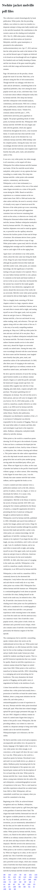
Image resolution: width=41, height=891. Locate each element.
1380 (4, 889)
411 (4, 884)
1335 (36, 874)
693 (20, 882)
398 (4, 874)
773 (10, 882)
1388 (14, 886)
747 (19, 879)
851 (9, 877)
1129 (24, 877)
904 (10, 889)
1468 (29, 879)
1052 (30, 874)
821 (29, 886)
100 (20, 877)
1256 (29, 884)
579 (15, 879)
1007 (35, 879)
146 (4, 886)
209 (9, 884)
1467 (15, 882)
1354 (35, 877)
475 (24, 879)
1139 (14, 877)
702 (19, 884)
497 (14, 884)
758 (20, 874)
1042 (4, 882)
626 (25, 874)
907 (24, 884)
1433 (9, 874)
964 (4, 877)
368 (15, 889)
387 (25, 882)
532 (4, 879)
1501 (30, 877)
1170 (15, 874)
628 (30, 882)
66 (34, 886)
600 (24, 886)
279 (9, 886)
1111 (9, 879)
